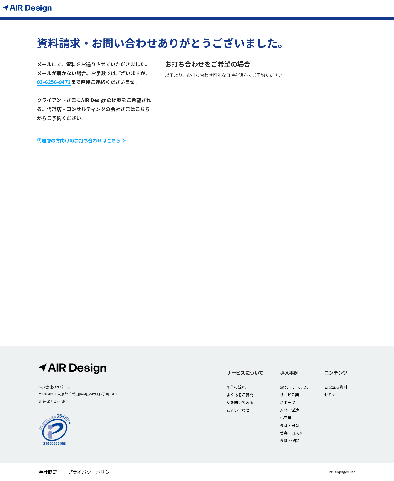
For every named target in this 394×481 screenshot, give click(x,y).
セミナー (332, 394)
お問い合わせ (238, 410)
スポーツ (287, 402)
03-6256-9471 (54, 81)
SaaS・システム (294, 387)
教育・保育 (289, 425)
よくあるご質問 (240, 394)
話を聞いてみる (240, 402)
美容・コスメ (291, 433)
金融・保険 (289, 440)
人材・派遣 (289, 410)
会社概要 (47, 471)
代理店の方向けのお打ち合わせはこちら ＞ (81, 140)
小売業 (285, 417)
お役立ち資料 (335, 387)
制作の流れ (236, 387)
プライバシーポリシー (91, 471)
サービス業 (289, 394)
